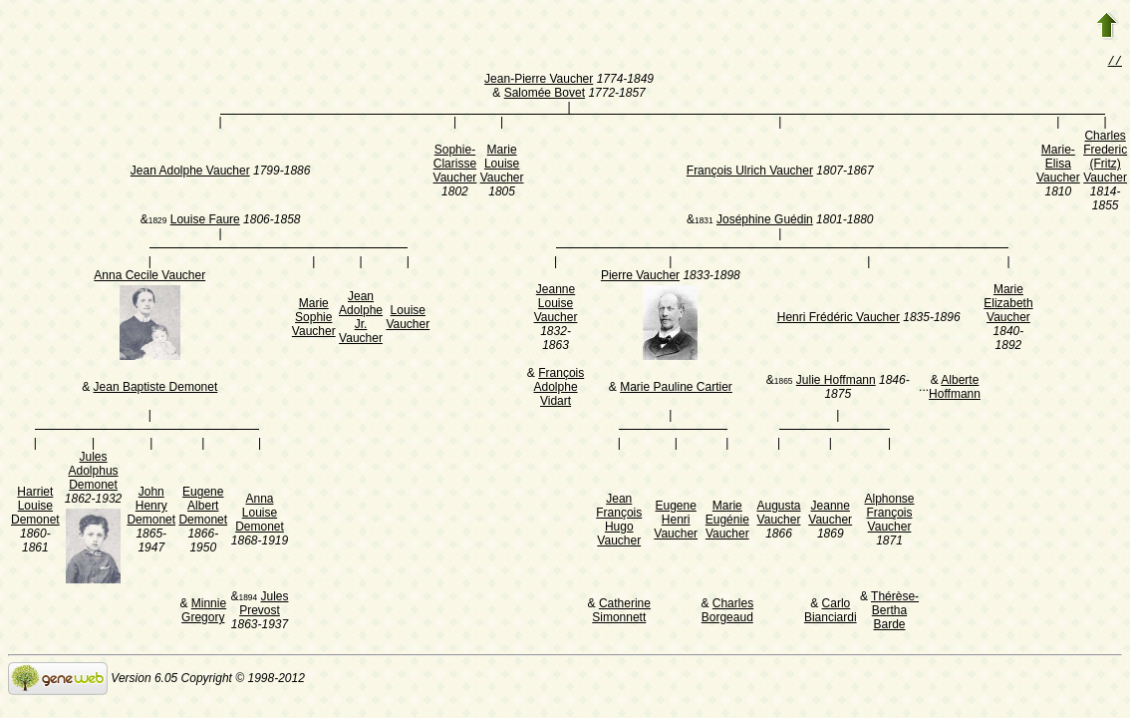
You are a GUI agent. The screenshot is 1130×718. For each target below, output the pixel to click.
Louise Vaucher (407, 319)
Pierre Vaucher (640, 277)
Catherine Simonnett (621, 612)
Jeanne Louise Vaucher (556, 305)
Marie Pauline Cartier (676, 389)
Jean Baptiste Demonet (156, 389)
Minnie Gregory (203, 612)
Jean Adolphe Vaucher (190, 173)
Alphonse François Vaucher (889, 515)
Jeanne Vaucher (830, 515)
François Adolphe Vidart (559, 389)
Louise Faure (205, 221)
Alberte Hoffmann (955, 389)
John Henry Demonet (151, 508)
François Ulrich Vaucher (750, 173)
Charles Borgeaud (727, 612)
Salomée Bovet (544, 95)
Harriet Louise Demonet (35, 508)
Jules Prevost (263, 605)
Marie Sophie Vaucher (314, 319)
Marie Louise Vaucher (502, 165)
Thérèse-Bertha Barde (895, 612)
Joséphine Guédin (764, 221)
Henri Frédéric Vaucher (838, 319)
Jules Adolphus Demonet (94, 473)
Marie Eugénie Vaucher (727, 521)
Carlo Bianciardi (830, 612)
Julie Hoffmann (836, 382)
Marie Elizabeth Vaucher (1008, 305)
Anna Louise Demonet (259, 515)
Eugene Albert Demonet (202, 508)
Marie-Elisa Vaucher (1058, 165)
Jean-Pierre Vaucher (538, 81)
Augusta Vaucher (778, 515)
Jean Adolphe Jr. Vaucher (361, 319)
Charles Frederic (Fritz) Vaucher (1105, 158)
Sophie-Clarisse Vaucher (455, 165)
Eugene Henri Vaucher (676, 521)
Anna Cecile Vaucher (149, 277)
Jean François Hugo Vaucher (619, 521)
